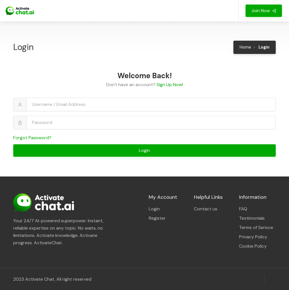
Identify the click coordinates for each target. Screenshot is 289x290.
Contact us (205, 209)
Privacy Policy (253, 237)
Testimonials (252, 218)
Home (245, 47)
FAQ (243, 209)
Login (145, 150)
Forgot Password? (32, 138)
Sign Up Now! (170, 85)
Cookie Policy (253, 246)
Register (157, 218)
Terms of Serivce (256, 227)
